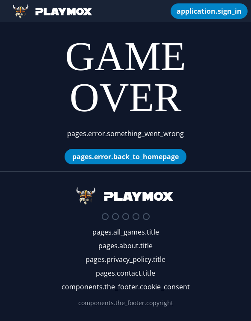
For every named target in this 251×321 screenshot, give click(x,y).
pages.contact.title (125, 273)
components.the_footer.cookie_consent (126, 286)
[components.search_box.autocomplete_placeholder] (159, 11)
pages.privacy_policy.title (125, 259)
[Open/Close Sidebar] (6, 11)
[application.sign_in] (209, 11)
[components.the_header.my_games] (166, 11)
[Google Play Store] (146, 216)
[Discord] (105, 216)
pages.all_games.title (125, 232)
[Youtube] (136, 216)
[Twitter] (115, 216)
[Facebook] (125, 216)
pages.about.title (125, 245)
